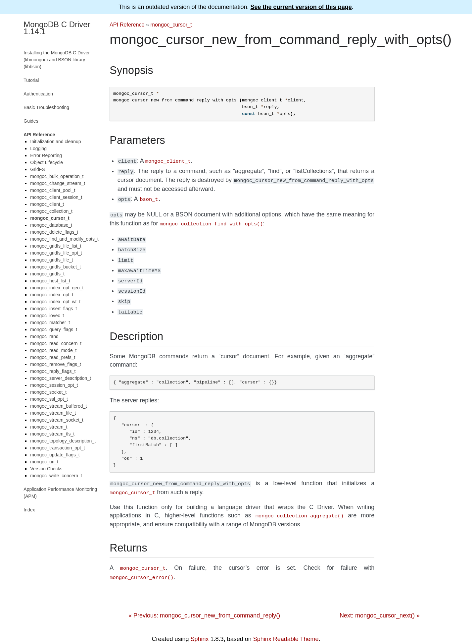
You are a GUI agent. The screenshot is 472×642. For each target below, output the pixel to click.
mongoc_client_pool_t (52, 190)
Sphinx (200, 626)
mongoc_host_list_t (50, 280)
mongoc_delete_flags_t (54, 232)
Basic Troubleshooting (46, 107)
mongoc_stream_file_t (53, 413)
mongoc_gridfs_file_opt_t (56, 253)
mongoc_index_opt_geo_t (56, 287)
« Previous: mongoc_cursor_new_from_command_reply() (204, 603)
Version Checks (46, 468)
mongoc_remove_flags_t (55, 364)
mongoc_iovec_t (47, 315)
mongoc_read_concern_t (55, 343)
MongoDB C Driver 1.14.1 (57, 28)
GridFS (37, 169)
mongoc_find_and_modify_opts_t (64, 239)
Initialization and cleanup (55, 141)
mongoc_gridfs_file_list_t (55, 246)
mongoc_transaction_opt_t (57, 447)
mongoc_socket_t (48, 392)
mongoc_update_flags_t (54, 454)
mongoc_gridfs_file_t (51, 260)
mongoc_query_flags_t (53, 329)
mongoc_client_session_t (56, 197)
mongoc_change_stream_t (57, 183)
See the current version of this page (301, 7)
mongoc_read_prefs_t (52, 357)
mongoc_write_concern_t (56, 475)
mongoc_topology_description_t (63, 440)
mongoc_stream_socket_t (56, 420)
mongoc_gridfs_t (47, 273)
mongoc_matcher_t (50, 322)
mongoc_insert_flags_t (53, 308)
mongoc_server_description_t (60, 378)
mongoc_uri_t (44, 461)
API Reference (127, 25)
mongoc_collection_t (51, 211)
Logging (38, 148)
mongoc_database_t (51, 225)
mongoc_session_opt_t (54, 385)
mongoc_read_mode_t (53, 350)
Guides (31, 121)
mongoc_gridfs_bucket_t (55, 266)
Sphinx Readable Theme (286, 626)
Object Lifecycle (46, 162)
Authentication (38, 93)
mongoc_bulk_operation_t (56, 176)
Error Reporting (46, 155)
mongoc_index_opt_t (51, 294)
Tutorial (31, 80)
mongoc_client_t (47, 204)
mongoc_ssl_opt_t (49, 399)
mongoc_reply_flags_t (52, 371)
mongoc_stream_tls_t (52, 434)
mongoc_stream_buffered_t (58, 406)
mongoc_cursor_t (171, 25)
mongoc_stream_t (48, 427)
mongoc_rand (44, 336)
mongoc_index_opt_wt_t (55, 301)
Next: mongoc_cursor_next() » (380, 603)
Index (29, 509)
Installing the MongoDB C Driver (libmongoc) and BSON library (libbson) (57, 59)
